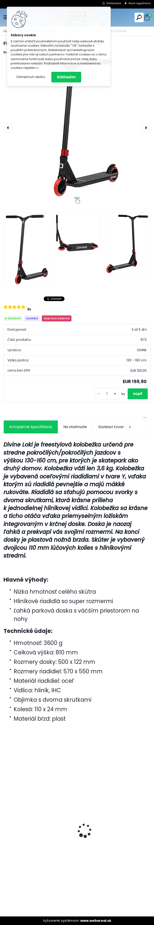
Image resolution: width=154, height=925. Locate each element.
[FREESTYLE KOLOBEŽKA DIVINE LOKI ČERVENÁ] (77, 127)
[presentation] (8, 127)
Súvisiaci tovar (116, 427)
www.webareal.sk (95, 920)
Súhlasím (66, 77)
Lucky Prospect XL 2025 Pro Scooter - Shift (114, 821)
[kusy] (107, 394)
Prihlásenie (114, 3)
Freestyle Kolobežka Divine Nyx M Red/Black (36, 849)
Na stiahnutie (75, 426)
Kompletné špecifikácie (30, 426)
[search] (139, 17)
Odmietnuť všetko (30, 77)
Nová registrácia (140, 3)
